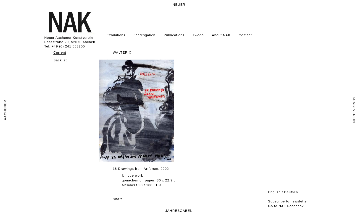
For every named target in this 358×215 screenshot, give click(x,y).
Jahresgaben (144, 35)
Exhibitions (116, 35)
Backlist (60, 60)
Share (118, 199)
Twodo (198, 35)
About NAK (221, 35)
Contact (245, 35)
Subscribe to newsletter (288, 201)
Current (59, 52)
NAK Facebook (291, 206)
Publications (174, 35)
